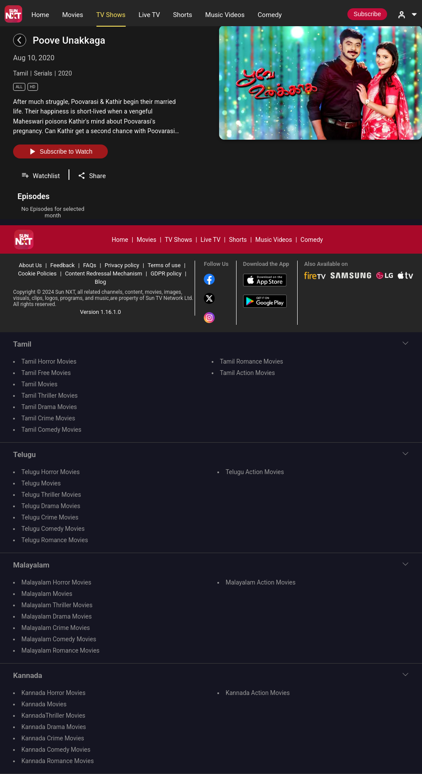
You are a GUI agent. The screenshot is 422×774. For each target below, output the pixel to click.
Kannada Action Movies (258, 692)
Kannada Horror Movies (53, 692)
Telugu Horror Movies (50, 471)
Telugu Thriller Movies (51, 494)
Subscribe (367, 13)
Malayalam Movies (46, 593)
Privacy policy (122, 265)
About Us (30, 265)
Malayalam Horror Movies (56, 582)
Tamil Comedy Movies (51, 429)
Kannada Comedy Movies (55, 749)
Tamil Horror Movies (48, 361)
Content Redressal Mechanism (103, 273)
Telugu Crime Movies (50, 517)
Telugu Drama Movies (50, 505)
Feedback (62, 265)
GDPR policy (166, 273)
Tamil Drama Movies (49, 406)
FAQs (89, 265)
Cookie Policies (37, 273)
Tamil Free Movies (46, 372)
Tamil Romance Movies (251, 361)
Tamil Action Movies (247, 372)
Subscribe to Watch (60, 151)
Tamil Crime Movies (48, 418)
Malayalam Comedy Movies (58, 639)
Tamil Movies (39, 384)
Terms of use (164, 265)
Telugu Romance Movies (54, 540)
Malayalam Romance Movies (60, 650)
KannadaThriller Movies (53, 715)
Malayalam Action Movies (260, 582)
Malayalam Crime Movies (55, 627)
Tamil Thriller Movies (49, 395)
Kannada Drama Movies (53, 726)
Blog (100, 282)
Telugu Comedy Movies (53, 528)
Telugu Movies (41, 483)
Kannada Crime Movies (52, 738)
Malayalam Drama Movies (56, 616)
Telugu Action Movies (255, 471)
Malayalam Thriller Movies (57, 605)
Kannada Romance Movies (57, 760)
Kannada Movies (43, 704)
